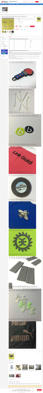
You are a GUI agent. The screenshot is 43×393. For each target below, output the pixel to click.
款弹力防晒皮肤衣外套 (11, 370)
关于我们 (10, 391)
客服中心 (16, 391)
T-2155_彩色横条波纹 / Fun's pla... (12, 379)
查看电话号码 (32, 26)
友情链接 (32, 391)
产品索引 (2, 55)
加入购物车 (21, 29)
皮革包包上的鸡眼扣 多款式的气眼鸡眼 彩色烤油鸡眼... (34, 370)
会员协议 (24, 391)
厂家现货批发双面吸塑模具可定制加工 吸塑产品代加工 (27, 370)
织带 (15, 379)
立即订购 (25, 29)
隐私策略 (21, 391)
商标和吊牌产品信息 (19, 389)
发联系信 (17, 29)
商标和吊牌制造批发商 (24, 389)
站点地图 (18, 391)
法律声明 (27, 391)
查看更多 (4, 48)
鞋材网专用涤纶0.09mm (37, 370)
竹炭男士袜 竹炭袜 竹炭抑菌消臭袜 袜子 (19, 370)
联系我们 (13, 391)
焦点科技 (22, 392)
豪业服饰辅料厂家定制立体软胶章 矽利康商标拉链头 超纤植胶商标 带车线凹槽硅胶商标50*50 (22, 390)
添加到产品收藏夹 (3, 56)
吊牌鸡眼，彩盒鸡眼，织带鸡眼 (5, 12)
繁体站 (30, 391)
